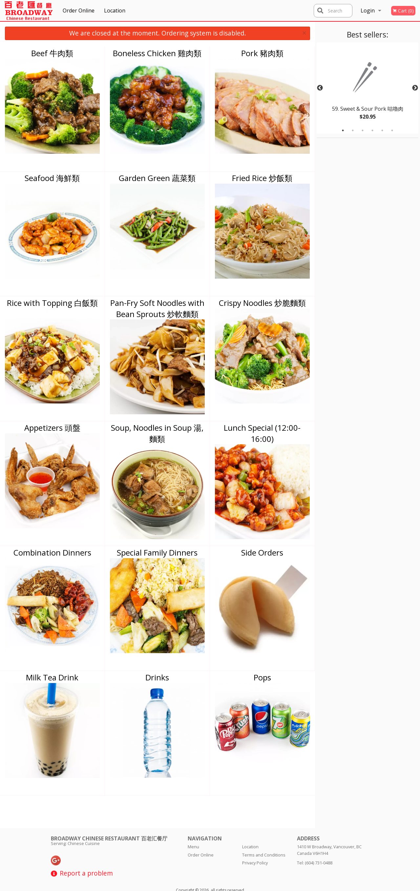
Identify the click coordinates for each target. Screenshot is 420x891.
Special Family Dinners (157, 552)
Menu (193, 819)
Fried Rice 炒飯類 (262, 177)
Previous (320, 88)
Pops (262, 677)
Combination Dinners (52, 552)
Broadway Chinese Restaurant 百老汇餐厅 (109, 810)
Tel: (314, 835)
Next (415, 88)
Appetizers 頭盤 (52, 427)
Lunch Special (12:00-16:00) (262, 433)
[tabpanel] (367, 88)
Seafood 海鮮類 (52, 177)
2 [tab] (352, 130)
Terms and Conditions (263, 827)
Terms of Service (220, 886)
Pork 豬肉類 (262, 53)
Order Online (78, 10)
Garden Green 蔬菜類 (157, 177)
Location (114, 10)
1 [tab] (343, 130)
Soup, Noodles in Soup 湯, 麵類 (157, 433)
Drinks (157, 677)
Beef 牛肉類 (52, 53)
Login (368, 10)
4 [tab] (372, 130)
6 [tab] (392, 130)
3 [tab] (362, 130)
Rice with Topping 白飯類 (52, 302)
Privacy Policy (255, 835)
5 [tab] (382, 130)
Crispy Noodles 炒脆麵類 (262, 302)
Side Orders (262, 552)
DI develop (221, 868)
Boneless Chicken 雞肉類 (157, 53)
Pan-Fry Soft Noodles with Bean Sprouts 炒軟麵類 (157, 308)
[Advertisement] (358, 236)
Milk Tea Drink (52, 677)
